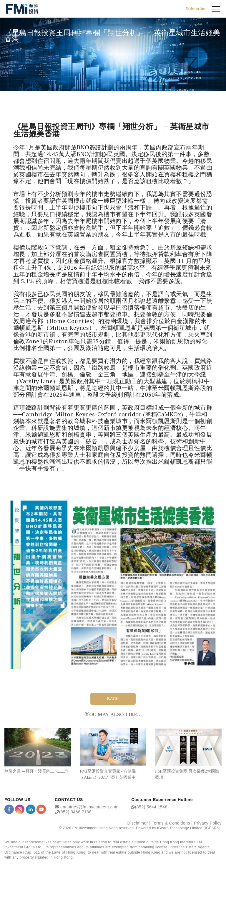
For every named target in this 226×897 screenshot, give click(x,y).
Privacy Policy (208, 823)
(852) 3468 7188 (75, 812)
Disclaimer (137, 823)
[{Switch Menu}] (216, 9)
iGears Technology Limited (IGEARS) (188, 828)
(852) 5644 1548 (151, 807)
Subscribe (195, 8)
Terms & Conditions (171, 823)
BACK (113, 698)
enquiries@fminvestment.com (89, 807)
